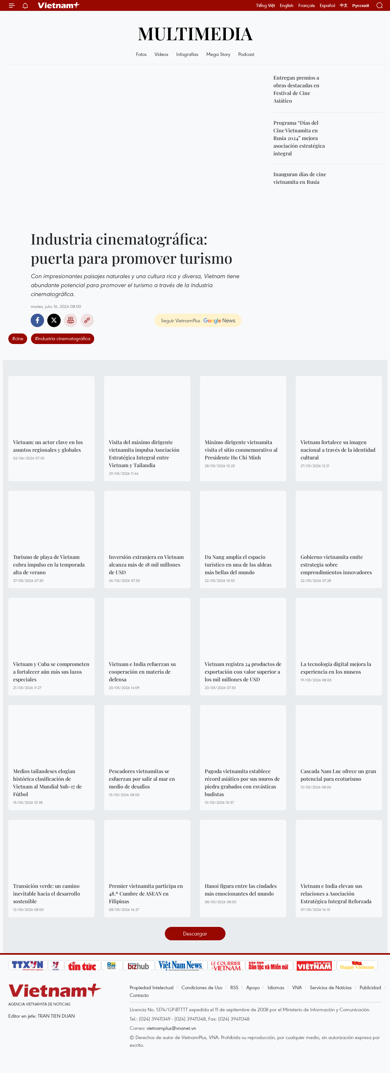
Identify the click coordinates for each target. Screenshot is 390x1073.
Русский (360, 5)
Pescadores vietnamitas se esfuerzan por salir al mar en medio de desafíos (142, 779)
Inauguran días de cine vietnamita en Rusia (299, 178)
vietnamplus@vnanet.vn (171, 1028)
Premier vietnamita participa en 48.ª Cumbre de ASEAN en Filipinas (146, 893)
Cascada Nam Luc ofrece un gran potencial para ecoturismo (338, 775)
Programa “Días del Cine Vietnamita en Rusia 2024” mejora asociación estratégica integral (299, 138)
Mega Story (218, 54)
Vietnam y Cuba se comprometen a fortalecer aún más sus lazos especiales (51, 672)
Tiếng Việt (265, 5)
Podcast (246, 54)
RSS (234, 987)
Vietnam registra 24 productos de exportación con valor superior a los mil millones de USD (243, 672)
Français (306, 5)
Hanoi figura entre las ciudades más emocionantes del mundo (241, 889)
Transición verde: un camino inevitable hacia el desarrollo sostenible (46, 893)
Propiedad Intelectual (151, 987)
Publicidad (370, 987)
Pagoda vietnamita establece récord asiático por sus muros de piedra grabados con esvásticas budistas (242, 782)
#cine (17, 338)
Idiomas (276, 987)
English (287, 5)
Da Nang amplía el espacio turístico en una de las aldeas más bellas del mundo (238, 564)
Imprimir (70, 320)
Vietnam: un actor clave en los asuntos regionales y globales (48, 446)
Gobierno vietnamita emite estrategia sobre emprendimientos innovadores (336, 564)
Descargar (195, 933)
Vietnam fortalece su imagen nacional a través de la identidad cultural (338, 450)
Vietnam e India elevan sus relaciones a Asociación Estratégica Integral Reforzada (336, 893)
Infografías (187, 54)
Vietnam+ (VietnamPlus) (59, 5)
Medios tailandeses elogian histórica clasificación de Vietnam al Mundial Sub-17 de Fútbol (47, 782)
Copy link (87, 320)
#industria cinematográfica (62, 338)
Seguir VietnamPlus (180, 320)
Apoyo (253, 987)
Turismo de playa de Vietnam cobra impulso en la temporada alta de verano (49, 564)
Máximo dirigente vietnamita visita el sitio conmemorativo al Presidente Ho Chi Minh (241, 450)
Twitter (54, 320)
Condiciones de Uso (201, 987)
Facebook (37, 320)
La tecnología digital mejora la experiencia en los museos (336, 668)
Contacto (139, 995)
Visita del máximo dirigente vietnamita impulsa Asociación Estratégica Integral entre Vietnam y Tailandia (144, 453)
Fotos (141, 54)
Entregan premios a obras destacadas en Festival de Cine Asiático (296, 89)
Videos (161, 54)
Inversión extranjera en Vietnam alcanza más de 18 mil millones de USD (146, 564)
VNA (297, 987)
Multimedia (195, 33)
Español (327, 5)
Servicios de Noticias (331, 987)
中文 (344, 5)
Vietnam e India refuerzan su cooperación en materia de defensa (142, 672)
